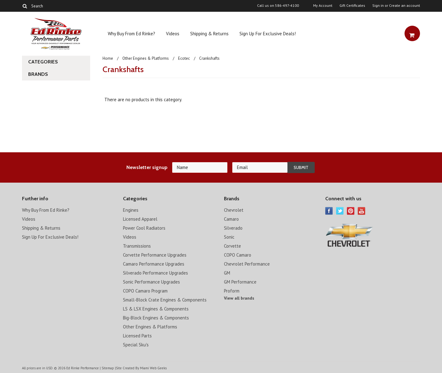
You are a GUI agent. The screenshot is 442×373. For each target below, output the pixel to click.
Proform (231, 291)
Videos (172, 34)
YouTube (361, 211)
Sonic (229, 237)
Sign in (378, 5)
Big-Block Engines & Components (156, 318)
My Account (322, 5)
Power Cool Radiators (144, 228)
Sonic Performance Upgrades (151, 282)
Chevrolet (233, 210)
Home (108, 58)
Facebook (329, 211)
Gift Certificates (352, 5)
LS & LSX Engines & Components (156, 309)
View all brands (239, 298)
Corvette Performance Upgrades (154, 255)
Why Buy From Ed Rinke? (131, 34)
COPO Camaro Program (145, 291)
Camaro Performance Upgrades (153, 264)
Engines (130, 210)
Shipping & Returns (209, 34)
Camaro (231, 219)
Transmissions (137, 246)
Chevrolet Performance (247, 264)
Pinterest (351, 211)
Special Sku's (136, 345)
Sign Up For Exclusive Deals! (267, 34)
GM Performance (240, 282)
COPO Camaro (237, 255)
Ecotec (184, 58)
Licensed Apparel (140, 219)
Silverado (233, 228)
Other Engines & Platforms (145, 58)
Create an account (404, 5)
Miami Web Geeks (153, 368)
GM (227, 273)
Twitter (340, 211)
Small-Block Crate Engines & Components (165, 300)
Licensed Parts (137, 336)
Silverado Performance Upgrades (155, 273)
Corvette (232, 246)
